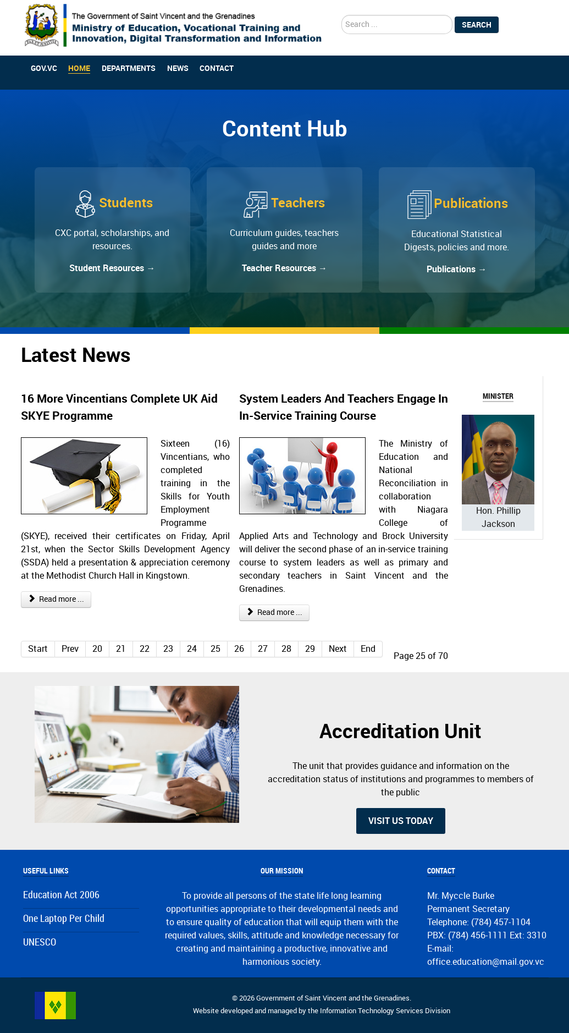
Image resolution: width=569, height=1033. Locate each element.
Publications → (457, 269)
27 (263, 649)
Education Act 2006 (61, 895)
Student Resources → (112, 268)
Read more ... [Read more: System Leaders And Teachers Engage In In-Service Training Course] (274, 612)
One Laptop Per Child (63, 919)
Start (38, 649)
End (368, 649)
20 (97, 649)
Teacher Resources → (284, 268)
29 (310, 649)
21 (121, 649)
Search (476, 24)
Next (338, 649)
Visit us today (400, 821)
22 (145, 649)
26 (239, 649)
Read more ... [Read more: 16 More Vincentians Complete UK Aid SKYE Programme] (56, 599)
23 (168, 649)
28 (286, 649)
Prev (70, 649)
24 (192, 649)
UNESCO (39, 942)
